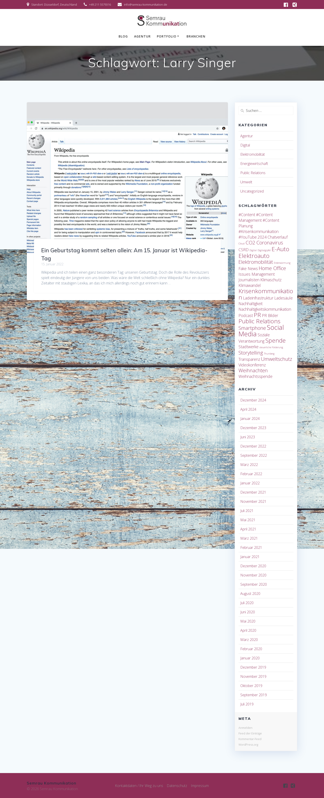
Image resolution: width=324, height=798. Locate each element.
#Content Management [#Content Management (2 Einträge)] (255, 217)
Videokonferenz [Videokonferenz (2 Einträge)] (252, 365)
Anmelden (245, 728)
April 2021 (248, 529)
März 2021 (249, 538)
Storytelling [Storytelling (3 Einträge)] (250, 352)
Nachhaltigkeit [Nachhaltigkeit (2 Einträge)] (250, 303)
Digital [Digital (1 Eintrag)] (253, 250)
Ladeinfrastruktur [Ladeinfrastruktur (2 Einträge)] (258, 298)
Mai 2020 (247, 621)
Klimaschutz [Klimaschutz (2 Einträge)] (270, 279)
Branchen (196, 36)
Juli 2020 (247, 602)
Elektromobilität (252, 154)
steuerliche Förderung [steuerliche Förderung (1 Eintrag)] (271, 347)
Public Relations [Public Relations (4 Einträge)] (259, 321)
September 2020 (253, 584)
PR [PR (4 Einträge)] (257, 315)
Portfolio (166, 36)
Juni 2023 (247, 436)
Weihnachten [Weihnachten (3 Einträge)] (253, 370)
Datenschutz (177, 785)
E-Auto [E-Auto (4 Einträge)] (280, 249)
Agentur (142, 36)
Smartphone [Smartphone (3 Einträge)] (252, 327)
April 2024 (248, 409)
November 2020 (253, 575)
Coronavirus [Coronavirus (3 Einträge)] (269, 242)
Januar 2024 (250, 418)
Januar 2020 (250, 658)
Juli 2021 (247, 510)
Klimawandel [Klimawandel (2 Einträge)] (249, 285)
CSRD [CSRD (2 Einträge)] (243, 249)
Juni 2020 (247, 612)
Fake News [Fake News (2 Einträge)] (248, 268)
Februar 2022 (251, 473)
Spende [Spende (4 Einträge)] (275, 340)
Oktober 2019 (251, 685)
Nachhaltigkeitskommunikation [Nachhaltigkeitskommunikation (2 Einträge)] (264, 309)
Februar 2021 (251, 547)
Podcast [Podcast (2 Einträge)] (245, 315)
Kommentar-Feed (249, 739)
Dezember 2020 (253, 565)
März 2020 (249, 639)
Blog (123, 36)
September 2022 (253, 455)
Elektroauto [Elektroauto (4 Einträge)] (254, 256)
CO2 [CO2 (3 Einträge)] (250, 242)
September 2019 (253, 694)
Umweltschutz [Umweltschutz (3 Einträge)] (276, 358)
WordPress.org (248, 745)
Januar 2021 (250, 556)
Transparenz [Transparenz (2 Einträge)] (249, 359)
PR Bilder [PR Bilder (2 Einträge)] (270, 315)
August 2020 (250, 593)
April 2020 (248, 630)
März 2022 (249, 464)
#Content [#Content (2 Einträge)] (246, 214)
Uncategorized (252, 191)
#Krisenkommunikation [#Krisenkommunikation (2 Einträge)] (258, 231)
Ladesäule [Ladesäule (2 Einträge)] (283, 298)
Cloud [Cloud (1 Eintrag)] (241, 243)
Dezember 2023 (253, 427)
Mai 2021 (247, 519)
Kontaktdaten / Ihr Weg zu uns (139, 785)
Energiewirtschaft (254, 163)
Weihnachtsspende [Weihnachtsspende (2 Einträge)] (255, 376)
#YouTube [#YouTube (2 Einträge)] (247, 237)
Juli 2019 (247, 704)
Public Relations (253, 172)
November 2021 (253, 501)
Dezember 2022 (253, 446)
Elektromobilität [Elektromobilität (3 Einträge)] (255, 261)
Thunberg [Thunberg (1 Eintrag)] (269, 353)
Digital (245, 145)
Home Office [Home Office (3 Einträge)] (272, 268)
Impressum (200, 785)
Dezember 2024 (253, 400)
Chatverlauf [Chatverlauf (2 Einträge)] (278, 237)
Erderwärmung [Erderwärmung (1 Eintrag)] (282, 262)
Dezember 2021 (253, 492)
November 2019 (253, 676)
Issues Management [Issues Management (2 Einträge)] (256, 274)
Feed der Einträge (250, 733)
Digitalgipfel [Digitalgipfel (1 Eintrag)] (264, 250)
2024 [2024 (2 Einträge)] (262, 237)
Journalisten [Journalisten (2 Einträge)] (248, 279)
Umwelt (246, 182)
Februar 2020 (251, 648)
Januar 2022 (250, 483)
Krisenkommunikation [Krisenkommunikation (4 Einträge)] (265, 294)
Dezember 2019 (253, 667)
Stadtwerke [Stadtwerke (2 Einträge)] (248, 346)
